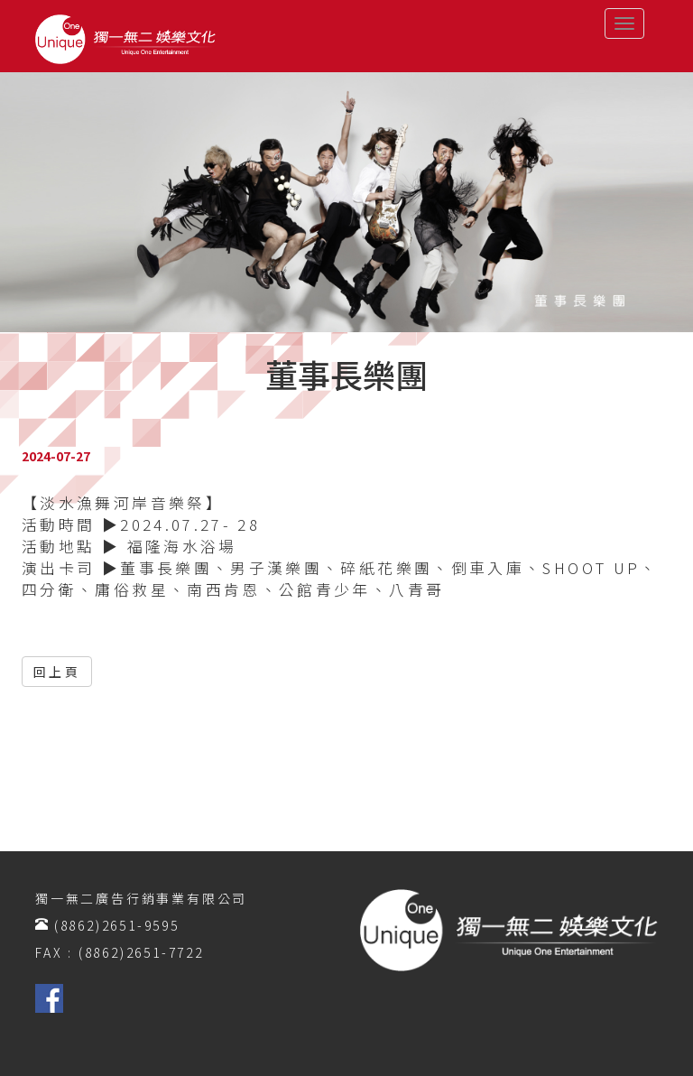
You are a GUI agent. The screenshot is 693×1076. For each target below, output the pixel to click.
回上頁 (56, 672)
